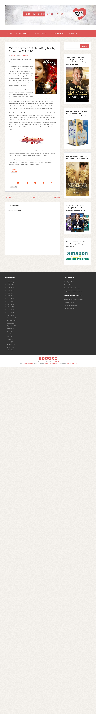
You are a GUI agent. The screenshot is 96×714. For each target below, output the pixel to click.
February (9, 344)
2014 (8, 312)
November (10, 320)
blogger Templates (72, 363)
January (9, 347)
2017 (8, 304)
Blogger (57, 361)
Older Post (57, 197)
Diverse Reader (68, 285)
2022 (8, 290)
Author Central (22, 33)
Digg (53, 183)
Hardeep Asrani (29, 363)
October (9, 323)
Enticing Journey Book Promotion (74, 299)
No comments (23, 55)
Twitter (30, 183)
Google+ (37, 183)
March (9, 342)
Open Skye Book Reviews (72, 288)
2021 (8, 293)
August (9, 328)
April (8, 339)
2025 (8, 282)
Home (9, 33)
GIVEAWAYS (73, 33)
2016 (8, 307)
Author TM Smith (57, 33)
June (8, 334)
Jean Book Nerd (69, 302)
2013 (8, 315)
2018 (8, 301)
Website (13, 169)
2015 (8, 309)
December (10, 318)
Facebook (14, 171)
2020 (9, 296)
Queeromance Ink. (69, 309)
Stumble (46, 183)
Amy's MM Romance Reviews (73, 291)
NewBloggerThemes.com (51, 363)
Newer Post (9, 197)
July (8, 331)
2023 (8, 287)
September (10, 326)
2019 (8, 298)
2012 (8, 350)
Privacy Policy (40, 33)
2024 (9, 285)
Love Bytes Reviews (70, 282)
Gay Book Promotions (70, 305)
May (8, 336)
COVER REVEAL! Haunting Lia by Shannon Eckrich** (32, 50)
